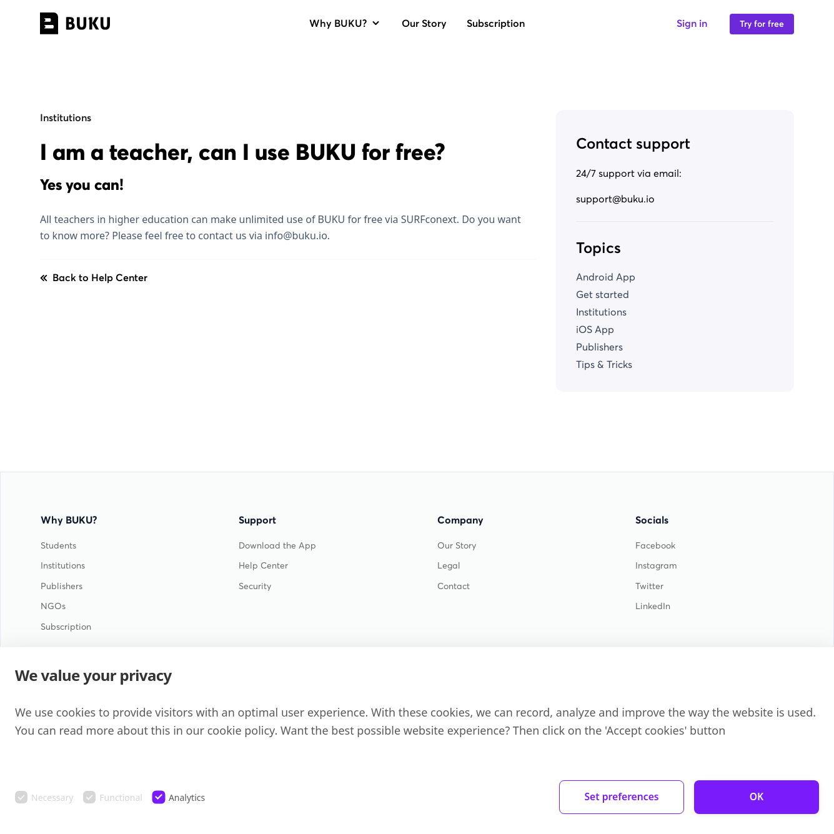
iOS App (595, 329)
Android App (605, 277)
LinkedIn (652, 606)
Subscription (496, 23)
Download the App (277, 545)
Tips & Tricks (604, 364)
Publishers (599, 346)
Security (255, 586)
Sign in (692, 23)
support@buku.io (615, 198)
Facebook (655, 545)
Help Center (263, 565)
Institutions (65, 117)
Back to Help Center (93, 277)
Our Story (424, 23)
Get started (602, 294)
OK (757, 797)
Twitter (649, 586)
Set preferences (621, 797)
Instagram (656, 565)
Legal (448, 565)
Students (58, 545)
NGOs (53, 606)
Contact (453, 586)
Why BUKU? (345, 23)
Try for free (762, 24)
